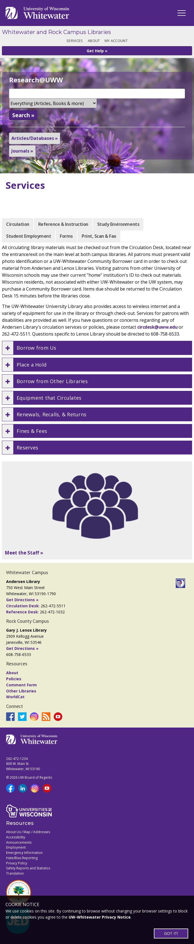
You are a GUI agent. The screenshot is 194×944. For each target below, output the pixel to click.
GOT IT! (171, 933)
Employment (16, 847)
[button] (97, 347)
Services (74, 40)
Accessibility (15, 837)
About (94, 40)
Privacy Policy (16, 863)
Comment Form (21, 684)
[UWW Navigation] (181, 13)
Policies (13, 678)
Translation (15, 873)
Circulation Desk (22, 605)
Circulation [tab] (17, 224)
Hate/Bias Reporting (22, 858)
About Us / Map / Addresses (28, 832)
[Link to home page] (37, 13)
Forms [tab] (66, 236)
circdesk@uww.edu (157, 327)
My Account (116, 40)
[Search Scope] (53, 103)
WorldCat (15, 696)
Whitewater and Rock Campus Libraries (56, 32)
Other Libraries (21, 691)
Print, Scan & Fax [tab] (99, 236)
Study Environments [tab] (118, 224)
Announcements (19, 842)
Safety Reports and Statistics (28, 868)
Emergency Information (24, 852)
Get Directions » (22, 599)
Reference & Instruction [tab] (63, 224)
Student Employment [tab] (28, 236)
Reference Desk (22, 611)
